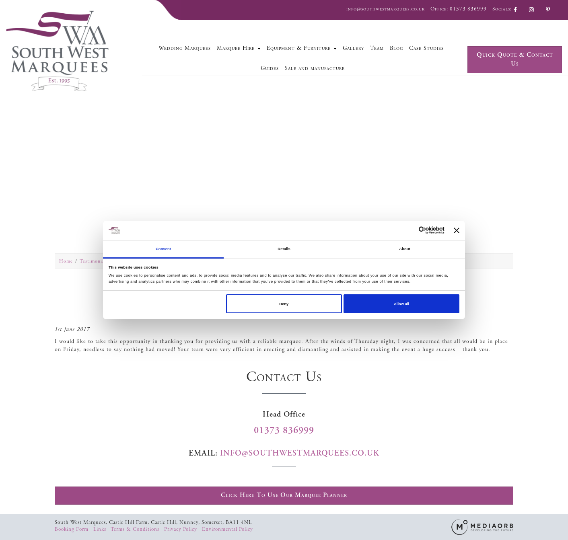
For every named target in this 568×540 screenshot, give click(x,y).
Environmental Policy (227, 529)
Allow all (401, 304)
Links (100, 529)
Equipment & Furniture (302, 48)
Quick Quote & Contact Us (515, 59)
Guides (270, 68)
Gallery (353, 48)
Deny (283, 304)
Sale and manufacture (315, 68)
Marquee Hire (239, 48)
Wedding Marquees (184, 48)
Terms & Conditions (136, 529)
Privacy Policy (181, 529)
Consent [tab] (163, 249)
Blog (396, 48)
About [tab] (404, 249)
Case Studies (426, 48)
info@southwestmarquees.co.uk (385, 9)
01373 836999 (468, 9)
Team (377, 48)
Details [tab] (284, 249)
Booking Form (72, 529)
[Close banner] (456, 230)
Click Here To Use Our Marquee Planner (284, 495)
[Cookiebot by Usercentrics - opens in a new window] (409, 230)
